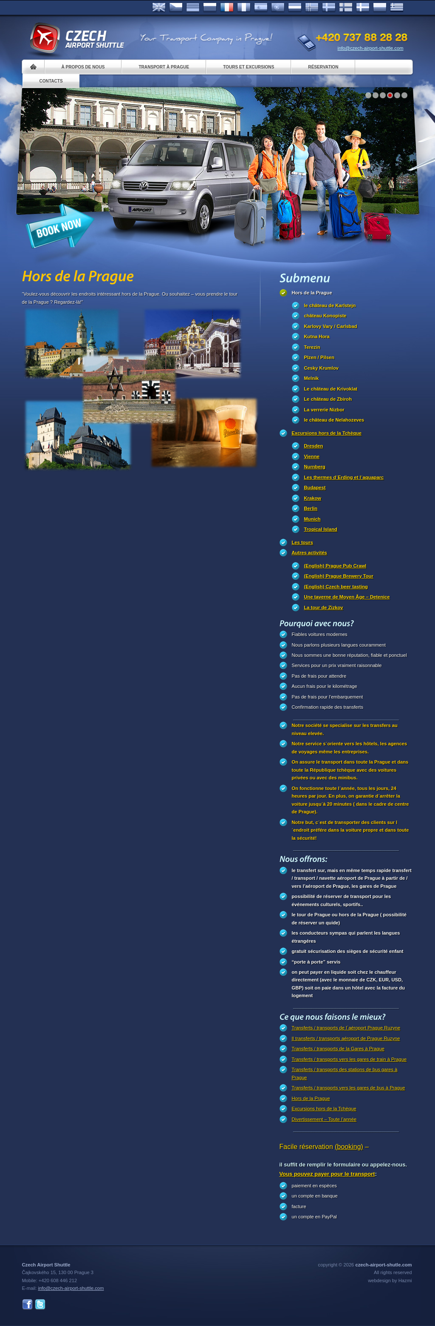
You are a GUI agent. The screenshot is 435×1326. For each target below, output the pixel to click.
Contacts (51, 81)
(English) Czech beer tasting (336, 586)
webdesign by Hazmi (390, 1280)
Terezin (312, 347)
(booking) (349, 1146)
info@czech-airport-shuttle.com (371, 48)
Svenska (329, 7)
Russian (210, 7)
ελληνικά (397, 7)
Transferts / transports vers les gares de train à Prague (349, 1059)
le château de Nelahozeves (334, 419)
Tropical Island (320, 529)
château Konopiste (325, 315)
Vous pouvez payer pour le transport (327, 1174)
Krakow (312, 498)
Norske (312, 7)
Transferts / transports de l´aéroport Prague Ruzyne (346, 1027)
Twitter (40, 1304)
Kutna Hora (317, 336)
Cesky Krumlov (321, 368)
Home (33, 67)
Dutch (295, 7)
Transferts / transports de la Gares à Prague (338, 1048)
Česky (176, 7)
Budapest (315, 487)
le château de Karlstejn (330, 305)
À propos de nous (83, 67)
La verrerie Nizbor (324, 409)
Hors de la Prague (312, 292)
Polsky (380, 7)
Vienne (311, 456)
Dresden (313, 445)
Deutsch (193, 7)
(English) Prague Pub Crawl (335, 565)
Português (278, 7)
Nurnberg (314, 466)
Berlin (311, 508)
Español (261, 7)
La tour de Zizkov (323, 607)
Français (227, 7)
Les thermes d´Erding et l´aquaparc (344, 477)
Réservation (323, 67)
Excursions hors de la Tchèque (327, 433)
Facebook (27, 1304)
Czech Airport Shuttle (76, 38)
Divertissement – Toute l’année (324, 1119)
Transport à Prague (163, 67)
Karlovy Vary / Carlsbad (330, 326)
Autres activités (309, 552)
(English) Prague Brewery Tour (338, 576)
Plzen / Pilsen (319, 357)
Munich (312, 519)
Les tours (302, 542)
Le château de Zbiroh (328, 399)
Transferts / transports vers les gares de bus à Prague (348, 1087)
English (159, 7)
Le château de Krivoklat (331, 388)
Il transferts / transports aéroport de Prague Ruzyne (346, 1038)
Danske (363, 7)
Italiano (244, 7)
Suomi (346, 7)
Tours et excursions (248, 67)
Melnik (311, 378)
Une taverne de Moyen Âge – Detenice (347, 596)
